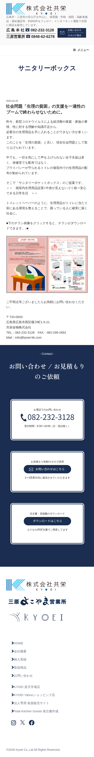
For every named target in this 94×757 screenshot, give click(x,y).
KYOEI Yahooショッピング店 (33, 695)
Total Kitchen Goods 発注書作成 (34, 711)
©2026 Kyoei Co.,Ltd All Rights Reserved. (33, 749)
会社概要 (18, 651)
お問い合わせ (22, 675)
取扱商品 (18, 667)
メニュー (81, 50)
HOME (17, 643)
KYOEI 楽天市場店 (25, 687)
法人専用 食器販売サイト (30, 703)
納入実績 (18, 659)
